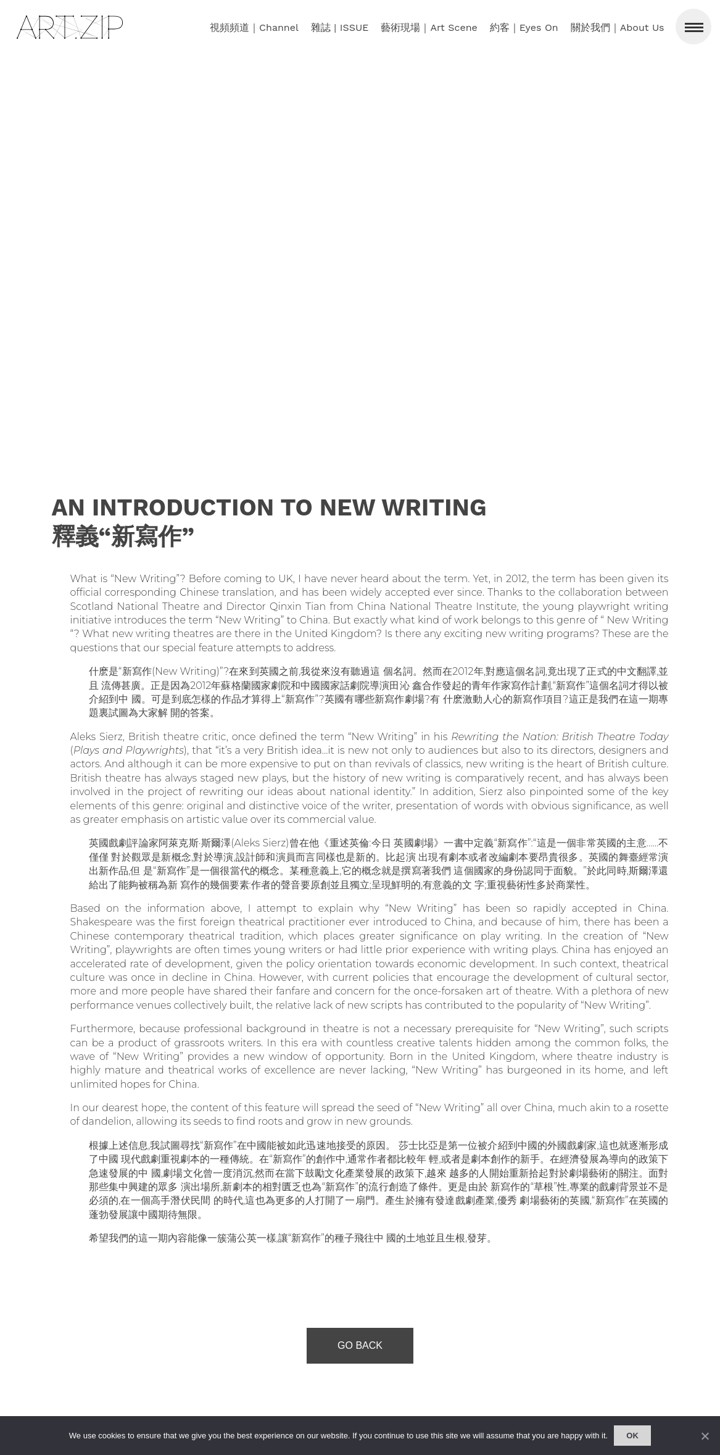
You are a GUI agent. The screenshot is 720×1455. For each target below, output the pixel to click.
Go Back (360, 1345)
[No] (704, 1436)
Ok (632, 1435)
